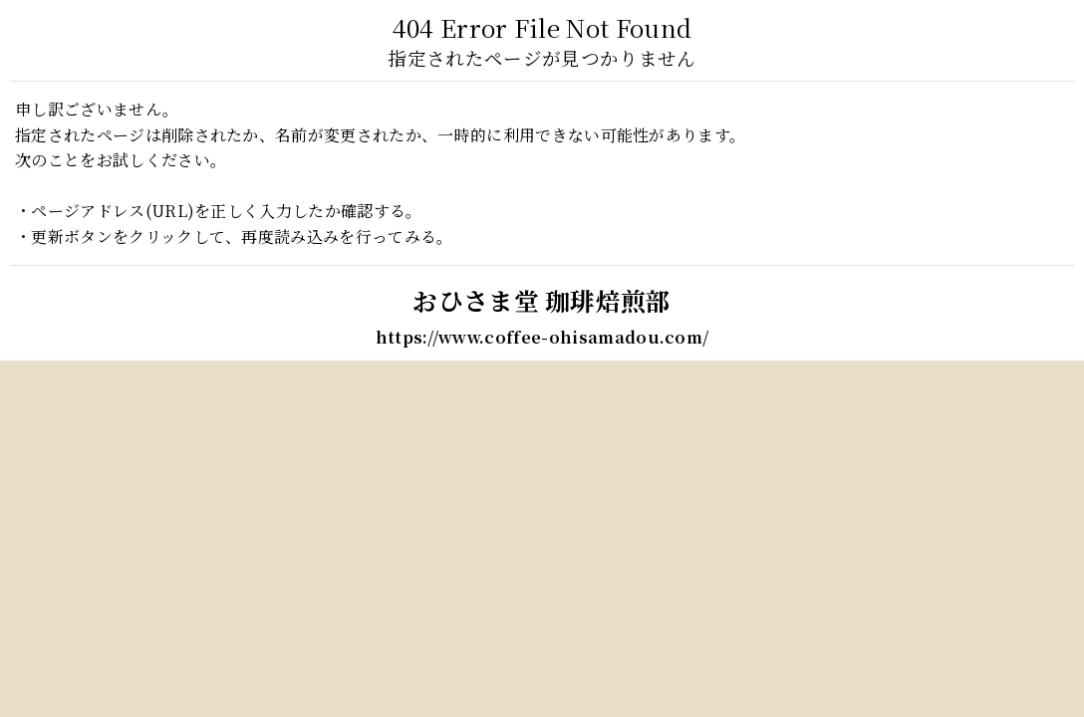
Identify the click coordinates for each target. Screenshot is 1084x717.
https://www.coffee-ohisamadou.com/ (542, 337)
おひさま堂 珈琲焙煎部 (542, 300)
